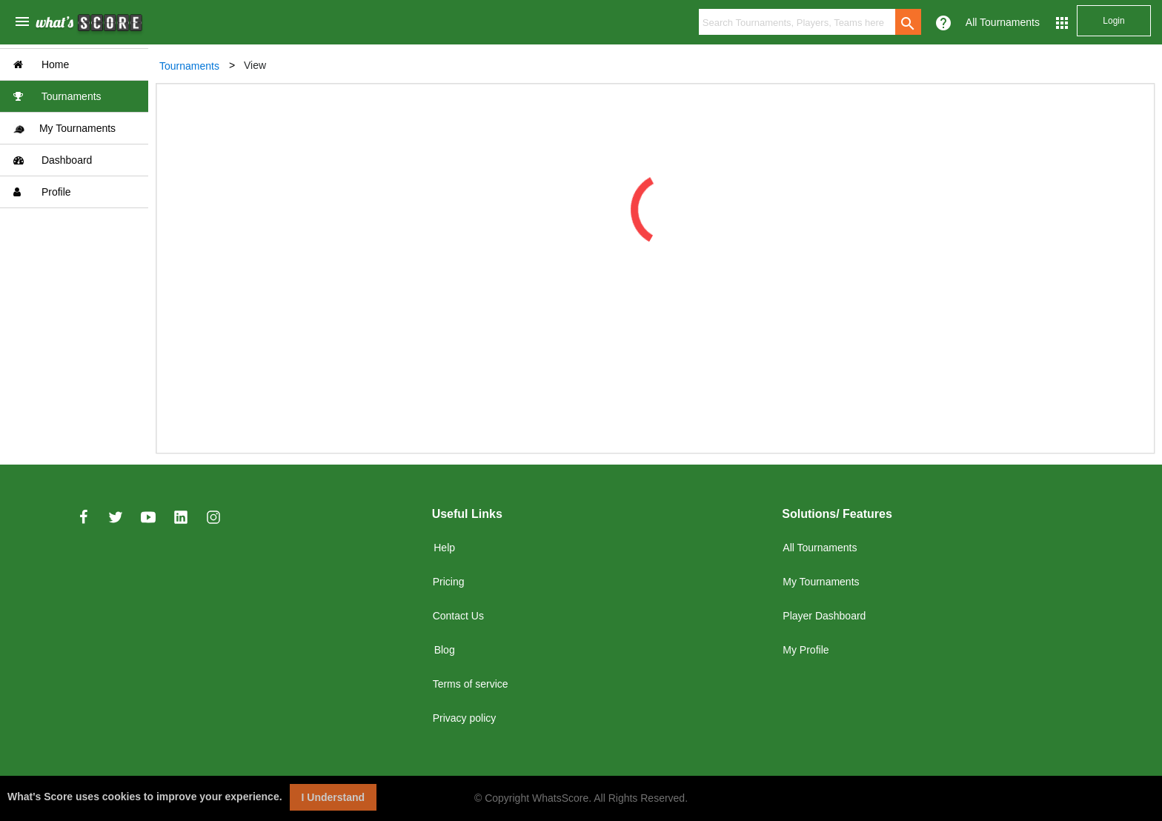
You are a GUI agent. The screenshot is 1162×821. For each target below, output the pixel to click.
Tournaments (57, 96)
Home (41, 64)
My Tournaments (64, 128)
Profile (42, 192)
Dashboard (52, 160)
